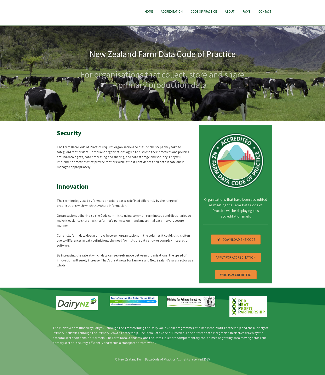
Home (149, 11)
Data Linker (163, 338)
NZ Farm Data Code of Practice (78, 12)
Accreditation (172, 11)
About (230, 11)
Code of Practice (204, 11)
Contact (265, 11)
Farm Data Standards (127, 338)
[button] (236, 239)
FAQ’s (246, 11)
